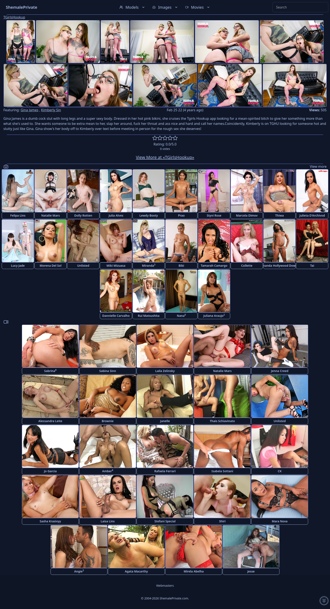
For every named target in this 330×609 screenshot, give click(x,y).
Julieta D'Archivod (312, 215)
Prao (181, 215)
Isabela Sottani (222, 471)
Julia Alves (116, 215)
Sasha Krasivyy (50, 521)
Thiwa (279, 215)
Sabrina (50, 370)
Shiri (222, 521)
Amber (107, 471)
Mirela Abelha (194, 571)
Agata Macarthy (136, 571)
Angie (79, 571)
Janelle (165, 421)
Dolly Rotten (83, 215)
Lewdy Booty (148, 215)
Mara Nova (280, 521)
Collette (246, 266)
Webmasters (165, 586)
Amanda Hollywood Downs (279, 266)
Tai (312, 266)
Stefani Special (164, 521)
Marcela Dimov (247, 215)
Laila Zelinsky (165, 371)
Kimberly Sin (51, 110)
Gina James (29, 110)
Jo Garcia (50, 471)
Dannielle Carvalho (116, 316)
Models (132, 7)
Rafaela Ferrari (165, 471)
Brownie (108, 421)
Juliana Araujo (214, 315)
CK (280, 471)
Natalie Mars (50, 215)
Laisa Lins (108, 521)
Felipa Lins (17, 215)
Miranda (148, 265)
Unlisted (83, 266)
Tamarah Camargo (214, 266)
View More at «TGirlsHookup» (165, 157)
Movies (197, 7)
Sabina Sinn (107, 371)
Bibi (181, 266)
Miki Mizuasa (116, 266)
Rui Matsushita (148, 316)
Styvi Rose (214, 215)
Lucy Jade (18, 266)
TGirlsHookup (14, 17)
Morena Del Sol (51, 266)
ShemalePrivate (21, 7)
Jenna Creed (279, 371)
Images (165, 7)
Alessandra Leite (50, 421)
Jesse (251, 571)
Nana (181, 315)
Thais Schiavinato (222, 421)
